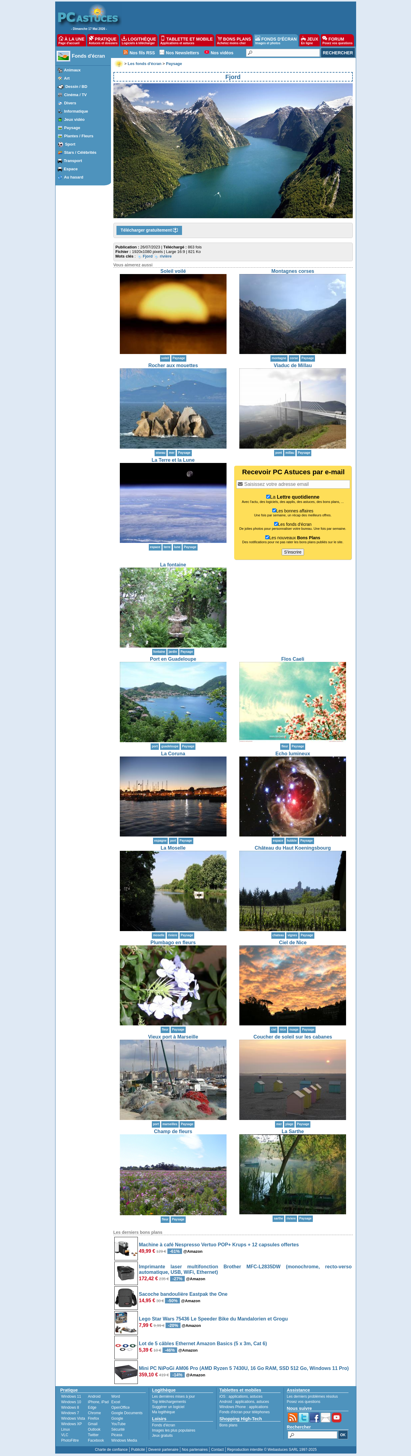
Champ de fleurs (173, 1131)
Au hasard (74, 177)
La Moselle (173, 848)
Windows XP (71, 1424)
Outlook (94, 1429)
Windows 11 (71, 1396)
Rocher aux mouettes (173, 365)
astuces (256, 1396)
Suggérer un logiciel (168, 1407)
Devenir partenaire (163, 1449)
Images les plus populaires (173, 1430)
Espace (71, 169)
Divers (70, 103)
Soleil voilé (173, 271)
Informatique (76, 111)
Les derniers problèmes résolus (312, 1396)
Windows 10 (71, 1402)
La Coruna (173, 753)
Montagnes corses (292, 271)
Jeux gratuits (162, 1435)
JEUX (309, 40)
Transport (73, 160)
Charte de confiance (111, 1449)
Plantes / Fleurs (78, 136)
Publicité (138, 1449)
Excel (115, 1402)
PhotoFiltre (70, 1440)
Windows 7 (70, 1413)
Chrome (94, 1413)
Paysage (72, 127)
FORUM (337, 40)
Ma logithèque (163, 1412)
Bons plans (229, 1425)
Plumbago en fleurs (173, 942)
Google (117, 1418)
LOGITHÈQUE (139, 40)
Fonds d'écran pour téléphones (245, 1412)
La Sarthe (293, 1131)
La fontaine (173, 564)
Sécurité (118, 1429)
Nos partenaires (195, 1449)
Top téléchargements (169, 1402)
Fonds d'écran (88, 56)
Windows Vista (73, 1418)
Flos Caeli (292, 659)
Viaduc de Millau (293, 365)
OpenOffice (120, 1407)
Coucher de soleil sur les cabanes (292, 1036)
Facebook (96, 1440)
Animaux (72, 70)
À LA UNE (71, 40)
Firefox (93, 1418)
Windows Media (124, 1440)
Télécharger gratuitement (149, 230)
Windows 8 (70, 1407)
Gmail (92, 1424)
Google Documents (127, 1413)
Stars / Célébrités (80, 152)
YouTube (118, 1424)
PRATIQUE (103, 40)
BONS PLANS (234, 40)
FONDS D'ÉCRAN (276, 40)
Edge (92, 1407)
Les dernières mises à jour (173, 1396)
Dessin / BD (76, 86)
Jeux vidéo (74, 119)
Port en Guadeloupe (173, 659)
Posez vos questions (303, 1402)
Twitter (93, 1435)
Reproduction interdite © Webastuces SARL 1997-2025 (272, 1449)
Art (67, 78)
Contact (217, 1449)
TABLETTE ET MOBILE (186, 40)
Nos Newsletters (182, 52)
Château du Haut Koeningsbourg (293, 848)
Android (94, 1396)
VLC (64, 1435)
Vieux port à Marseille (173, 1036)
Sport (70, 144)
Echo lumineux (292, 753)
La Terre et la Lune (173, 460)
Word (115, 1396)
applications (238, 1396)
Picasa (116, 1435)
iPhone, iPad (98, 1402)
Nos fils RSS (142, 52)
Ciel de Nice (293, 942)
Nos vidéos (222, 52)
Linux (65, 1429)
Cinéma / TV (75, 94)
